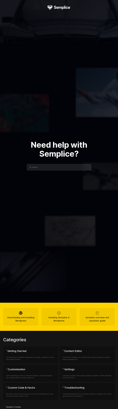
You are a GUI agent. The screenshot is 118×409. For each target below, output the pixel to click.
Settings (69, 370)
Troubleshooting (74, 388)
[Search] (59, 167)
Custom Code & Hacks (21, 388)
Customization (16, 370)
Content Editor (73, 352)
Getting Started (16, 352)
